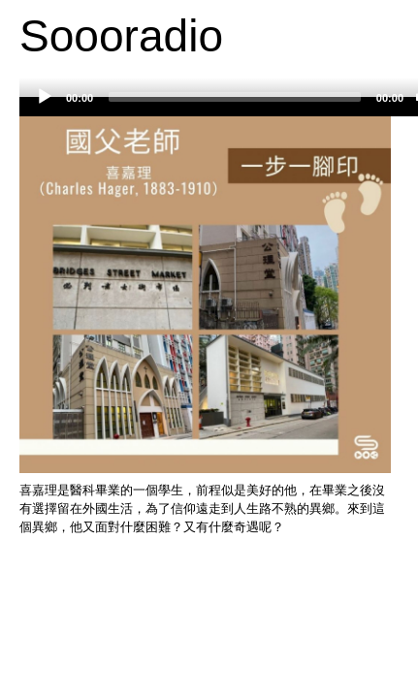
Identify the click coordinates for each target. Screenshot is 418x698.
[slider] (235, 97)
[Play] (44, 97)
